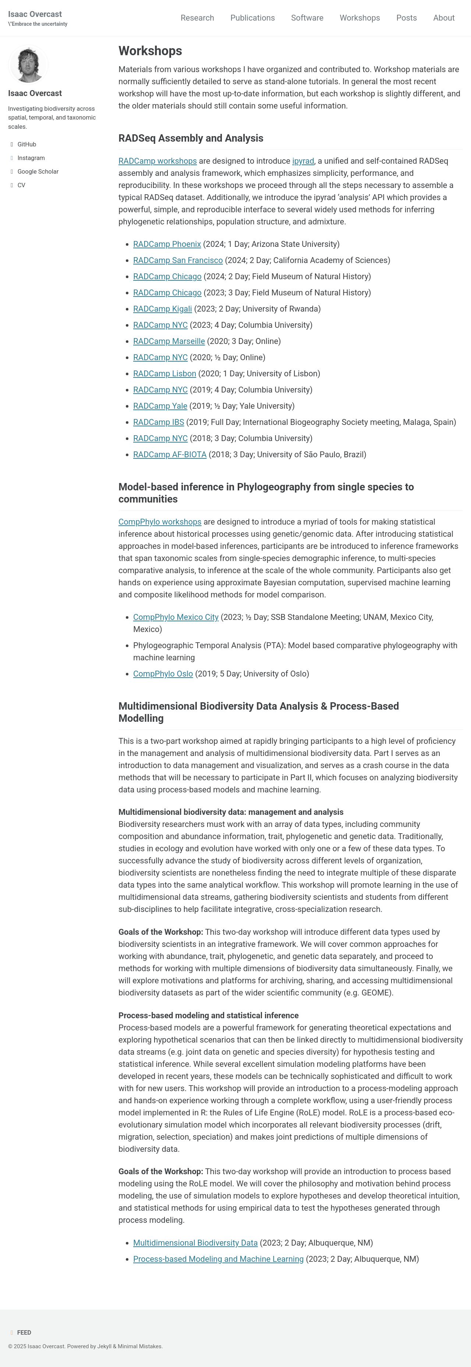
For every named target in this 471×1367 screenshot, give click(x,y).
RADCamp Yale (160, 406)
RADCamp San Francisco (178, 260)
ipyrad (303, 161)
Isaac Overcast (37, 19)
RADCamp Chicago (167, 276)
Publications (252, 17)
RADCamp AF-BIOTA (170, 454)
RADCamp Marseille (169, 341)
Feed (19, 1332)
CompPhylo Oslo (163, 673)
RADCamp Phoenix (167, 244)
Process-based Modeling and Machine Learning (218, 1259)
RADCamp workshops (157, 161)
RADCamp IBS (158, 422)
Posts (406, 17)
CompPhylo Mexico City (176, 617)
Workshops (360, 17)
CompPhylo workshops (160, 521)
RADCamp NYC (160, 325)
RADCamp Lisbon (164, 373)
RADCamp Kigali (162, 308)
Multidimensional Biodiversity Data (195, 1242)
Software (307, 17)
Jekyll (105, 1346)
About (444, 17)
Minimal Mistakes (140, 1346)
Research (197, 17)
